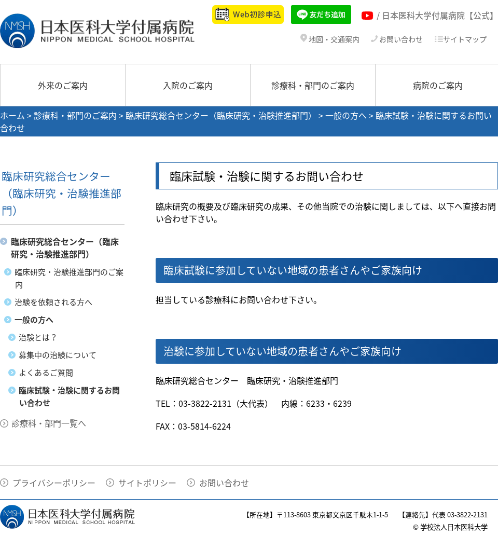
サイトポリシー (147, 482)
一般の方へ (346, 115)
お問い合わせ (397, 39)
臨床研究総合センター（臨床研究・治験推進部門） (221, 115)
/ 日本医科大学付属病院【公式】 (437, 15)
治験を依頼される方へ (53, 302)
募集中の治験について (57, 355)
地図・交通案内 (329, 39)
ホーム (12, 115)
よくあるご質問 (46, 372)
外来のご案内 (63, 85)
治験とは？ (38, 337)
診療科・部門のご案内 (312, 85)
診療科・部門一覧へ (48, 423)
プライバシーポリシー (53, 482)
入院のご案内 (188, 85)
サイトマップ (460, 39)
